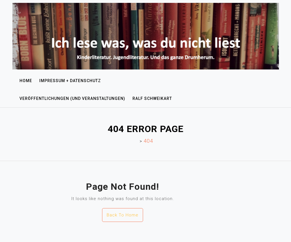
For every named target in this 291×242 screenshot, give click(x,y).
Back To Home (122, 215)
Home (25, 80)
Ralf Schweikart (152, 98)
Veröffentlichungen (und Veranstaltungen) (72, 98)
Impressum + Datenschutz (70, 80)
